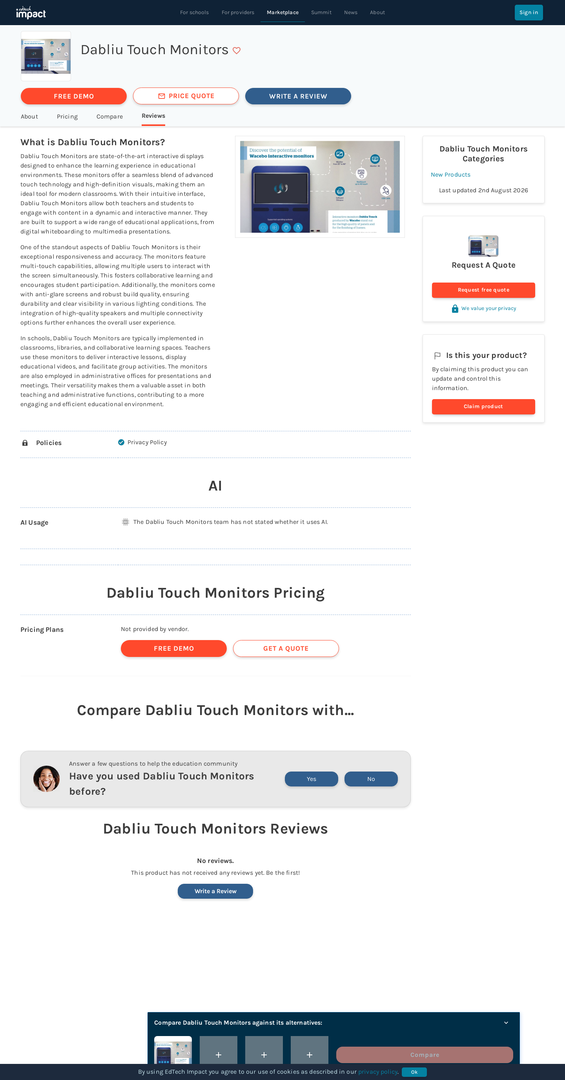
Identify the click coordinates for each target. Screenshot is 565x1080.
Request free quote (484, 290)
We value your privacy (483, 308)
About (377, 12)
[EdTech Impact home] (31, 12)
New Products (451, 174)
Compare (485, 1054)
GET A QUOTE (286, 648)
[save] (236, 50)
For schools (194, 12)
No (371, 779)
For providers (238, 12)
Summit (321, 12)
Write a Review (216, 891)
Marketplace (283, 12)
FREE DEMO (74, 96)
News (351, 12)
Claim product (484, 406)
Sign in (529, 12)
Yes (311, 779)
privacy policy (377, 1071)
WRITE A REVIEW (298, 96)
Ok (414, 1072)
